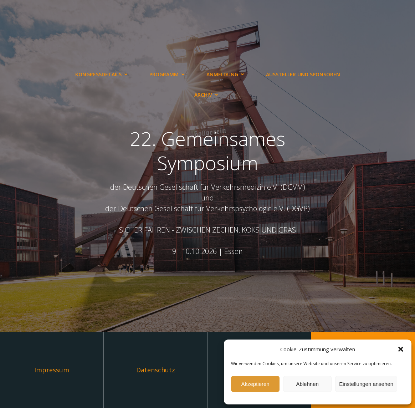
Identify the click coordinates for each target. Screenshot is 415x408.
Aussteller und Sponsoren (303, 74)
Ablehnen (307, 384)
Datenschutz (155, 370)
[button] (400, 349)
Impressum (51, 370)
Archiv (207, 94)
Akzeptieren (255, 384)
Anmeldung (226, 74)
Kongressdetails (102, 74)
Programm (168, 74)
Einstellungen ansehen (366, 384)
